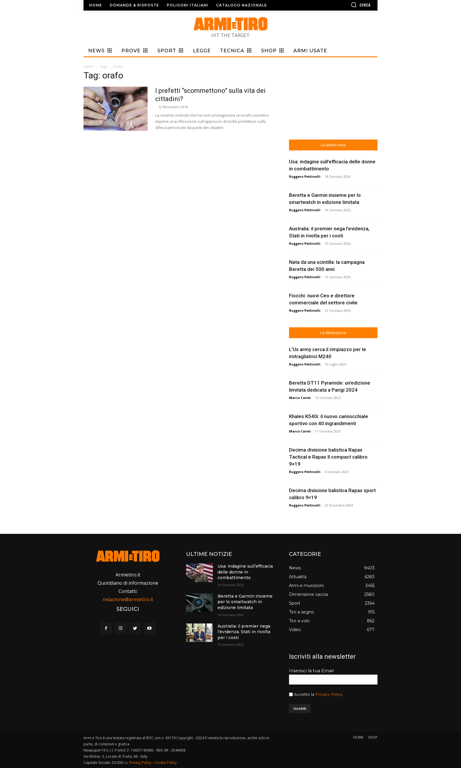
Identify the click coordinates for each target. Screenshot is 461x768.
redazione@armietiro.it (128, 599)
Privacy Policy (329, 694)
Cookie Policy (165, 762)
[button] (343, 5)
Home (88, 66)
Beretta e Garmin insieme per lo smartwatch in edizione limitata (245, 601)
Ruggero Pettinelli (304, 176)
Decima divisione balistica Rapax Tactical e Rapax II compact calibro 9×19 (328, 457)
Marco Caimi (300, 397)
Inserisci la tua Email (311, 670)
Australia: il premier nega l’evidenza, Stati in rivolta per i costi (244, 631)
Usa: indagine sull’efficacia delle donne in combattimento (245, 572)
